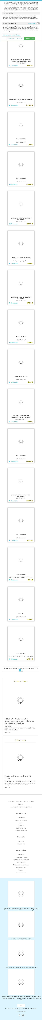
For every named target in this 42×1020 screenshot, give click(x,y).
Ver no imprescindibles (11, 35)
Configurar (11, 38)
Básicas (19, 38)
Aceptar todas (29, 38)
